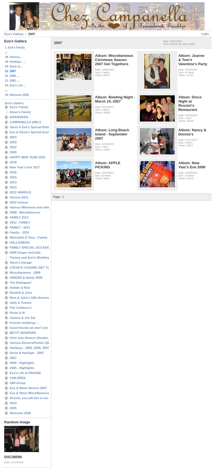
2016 (13, 172)
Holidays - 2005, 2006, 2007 (29, 347)
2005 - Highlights (22, 368)
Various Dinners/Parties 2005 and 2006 (38, 342)
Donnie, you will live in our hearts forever (40, 398)
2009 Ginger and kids (25, 252)
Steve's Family (20, 112)
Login (205, 33)
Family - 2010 (19, 232)
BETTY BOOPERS (23, 332)
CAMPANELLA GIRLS (25, 122)
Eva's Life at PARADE (25, 373)
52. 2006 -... (12, 75)
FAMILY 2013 (19, 217)
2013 (13, 187)
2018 (13, 162)
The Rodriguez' (21, 282)
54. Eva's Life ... (15, 85)
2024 (13, 403)
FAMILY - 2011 (20, 227)
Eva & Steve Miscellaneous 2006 (33, 393)
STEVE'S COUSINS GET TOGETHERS (37, 267)
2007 (13, 358)
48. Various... (13, 57)
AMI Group (17, 383)
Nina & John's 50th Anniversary (33, 297)
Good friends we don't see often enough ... (41, 327)
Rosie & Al (17, 312)
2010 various (19, 202)
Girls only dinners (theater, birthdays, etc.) (40, 337)
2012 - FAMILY (20, 222)
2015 (13, 177)
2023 (13, 137)
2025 (13, 408)
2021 (13, 147)
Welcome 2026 (20, 413)
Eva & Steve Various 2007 (28, 388)
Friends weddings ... (24, 322)
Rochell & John (21, 292)
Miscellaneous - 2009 (25, 272)
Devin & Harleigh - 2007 (27, 353)
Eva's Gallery (14, 34)
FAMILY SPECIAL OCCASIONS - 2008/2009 (40, 247)
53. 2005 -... (12, 80)
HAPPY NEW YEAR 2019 (27, 157)
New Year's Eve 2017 (25, 167)
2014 (13, 182)
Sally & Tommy (20, 302)
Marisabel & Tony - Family (28, 237)
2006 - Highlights (22, 363)
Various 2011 (19, 197)
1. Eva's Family (15, 47)
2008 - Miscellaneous (25, 212)
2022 (13, 142)
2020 (13, 152)
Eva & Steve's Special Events (31, 132)
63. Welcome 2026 (17, 94)
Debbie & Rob (20, 287)
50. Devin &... (13, 66)
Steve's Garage (21, 262)
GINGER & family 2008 (26, 277)
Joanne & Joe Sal (22, 317)
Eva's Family (19, 107)
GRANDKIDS (19, 117)
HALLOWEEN (20, 242)
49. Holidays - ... (15, 61)
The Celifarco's (21, 307)
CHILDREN (18, 378)
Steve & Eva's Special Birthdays (33, 127)
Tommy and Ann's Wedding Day (33, 257)
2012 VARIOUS (20, 192)
